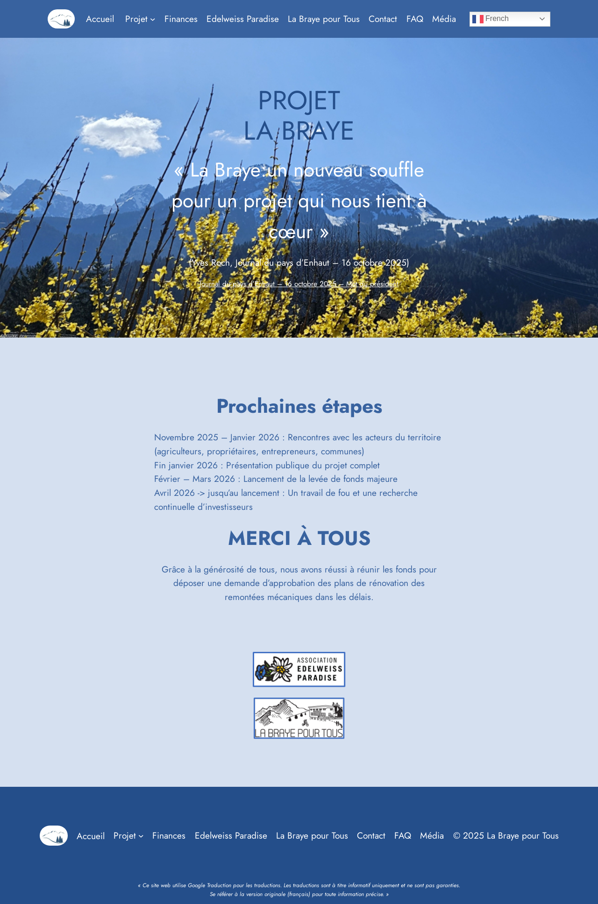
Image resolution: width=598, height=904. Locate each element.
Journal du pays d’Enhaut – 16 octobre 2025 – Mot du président (299, 284)
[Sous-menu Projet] (153, 19)
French (490, 19)
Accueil (100, 18)
